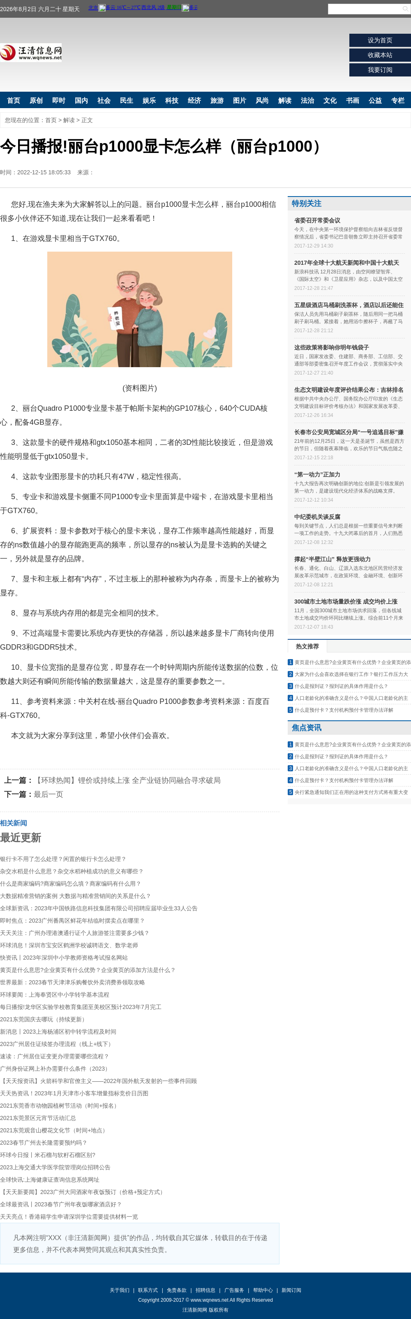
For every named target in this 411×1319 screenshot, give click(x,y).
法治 (307, 100)
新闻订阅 (291, 1290)
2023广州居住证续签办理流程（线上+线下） (57, 1044)
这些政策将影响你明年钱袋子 (331, 347)
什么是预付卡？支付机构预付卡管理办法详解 (344, 710)
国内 (81, 100)
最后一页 (48, 794)
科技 (171, 100)
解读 (284, 100)
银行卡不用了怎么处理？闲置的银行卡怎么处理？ (63, 859)
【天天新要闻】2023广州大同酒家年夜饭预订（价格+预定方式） (83, 1192)
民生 (126, 100)
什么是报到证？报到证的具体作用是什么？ (341, 686)
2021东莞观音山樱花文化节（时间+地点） (54, 1130)
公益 (375, 100)
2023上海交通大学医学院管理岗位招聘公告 (55, 1167)
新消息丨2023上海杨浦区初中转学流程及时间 (58, 1031)
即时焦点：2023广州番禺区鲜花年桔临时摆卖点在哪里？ (72, 920)
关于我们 (119, 1290)
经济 (194, 100)
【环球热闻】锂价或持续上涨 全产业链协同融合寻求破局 (127, 780)
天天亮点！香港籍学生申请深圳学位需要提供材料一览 (69, 1216)
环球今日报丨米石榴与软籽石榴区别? (47, 1155)
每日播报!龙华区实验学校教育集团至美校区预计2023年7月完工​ (81, 1007)
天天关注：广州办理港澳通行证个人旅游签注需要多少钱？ (75, 933)
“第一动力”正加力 (317, 474)
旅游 (217, 100)
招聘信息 (205, 1290)
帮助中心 (263, 1290)
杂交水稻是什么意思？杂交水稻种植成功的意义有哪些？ (72, 871)
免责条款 (177, 1290)
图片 (239, 100)
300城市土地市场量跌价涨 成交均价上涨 (345, 601)
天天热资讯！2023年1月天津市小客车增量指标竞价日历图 (74, 1093)
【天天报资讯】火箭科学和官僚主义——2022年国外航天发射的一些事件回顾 (98, 1081)
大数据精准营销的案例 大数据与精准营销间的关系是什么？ (75, 896)
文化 (330, 100)
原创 (36, 100)
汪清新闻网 (31, 52)
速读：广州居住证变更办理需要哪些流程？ (54, 1056)
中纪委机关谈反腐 (317, 517)
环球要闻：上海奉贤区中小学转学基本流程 (54, 994)
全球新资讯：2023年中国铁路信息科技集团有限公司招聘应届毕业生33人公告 (99, 908)
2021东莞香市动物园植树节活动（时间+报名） (60, 1105)
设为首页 (380, 40)
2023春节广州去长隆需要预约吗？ (44, 1142)
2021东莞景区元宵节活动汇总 (38, 1118)
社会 (104, 100)
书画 (352, 100)
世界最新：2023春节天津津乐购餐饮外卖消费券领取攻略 (72, 982)
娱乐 (149, 100)
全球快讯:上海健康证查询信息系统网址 (49, 1179)
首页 (13, 100)
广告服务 (234, 1290)
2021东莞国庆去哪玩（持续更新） (44, 1019)
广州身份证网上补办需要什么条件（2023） (55, 1068)
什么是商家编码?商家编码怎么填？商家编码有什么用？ (70, 883)
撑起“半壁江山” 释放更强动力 (332, 559)
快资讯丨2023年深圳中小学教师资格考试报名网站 (64, 957)
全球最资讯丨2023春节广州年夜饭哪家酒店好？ (61, 1204)
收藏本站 (380, 54)
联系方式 (148, 1290)
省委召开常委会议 (317, 220)
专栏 (397, 100)
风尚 (262, 100)
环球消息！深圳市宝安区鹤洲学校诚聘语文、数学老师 (69, 945)
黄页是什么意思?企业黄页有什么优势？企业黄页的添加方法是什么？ (88, 970)
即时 (58, 100)
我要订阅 (380, 69)
